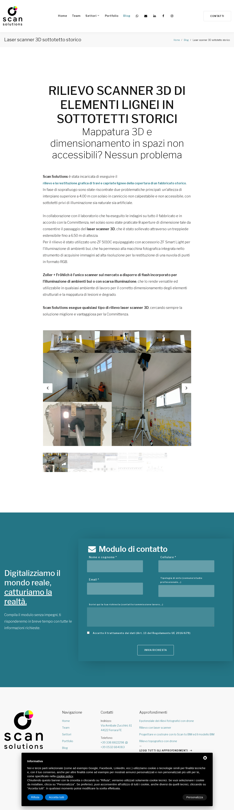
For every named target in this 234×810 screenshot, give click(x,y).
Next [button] (186, 401)
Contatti (216, 16)
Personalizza (39, 797)
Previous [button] (47, 401)
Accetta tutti (195, 797)
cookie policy (65, 776)
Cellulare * (168, 569)
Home (62, 16)
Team (76, 16)
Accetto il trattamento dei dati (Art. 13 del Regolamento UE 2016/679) (141, 645)
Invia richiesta (155, 663)
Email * (94, 591)
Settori (90, 16)
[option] (117, 401)
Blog (126, 16)
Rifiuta (174, 797)
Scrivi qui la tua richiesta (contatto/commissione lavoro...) (126, 616)
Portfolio (111, 16)
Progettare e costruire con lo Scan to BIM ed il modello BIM (176, 747)
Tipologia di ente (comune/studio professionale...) (181, 592)
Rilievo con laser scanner (155, 740)
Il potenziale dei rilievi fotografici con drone (166, 734)
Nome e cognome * (103, 569)
